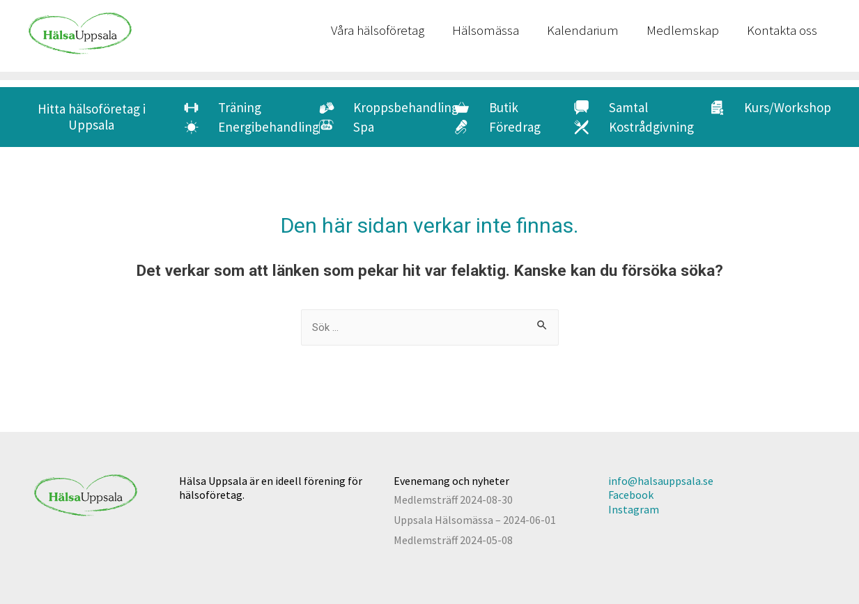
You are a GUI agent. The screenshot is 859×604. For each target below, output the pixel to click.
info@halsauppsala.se (660, 481)
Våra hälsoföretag (377, 30)
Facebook (630, 495)
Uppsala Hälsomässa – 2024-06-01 (475, 520)
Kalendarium (583, 30)
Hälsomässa (485, 30)
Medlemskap (683, 30)
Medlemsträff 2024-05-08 (453, 540)
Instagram (633, 509)
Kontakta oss (782, 30)
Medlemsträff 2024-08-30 (453, 499)
